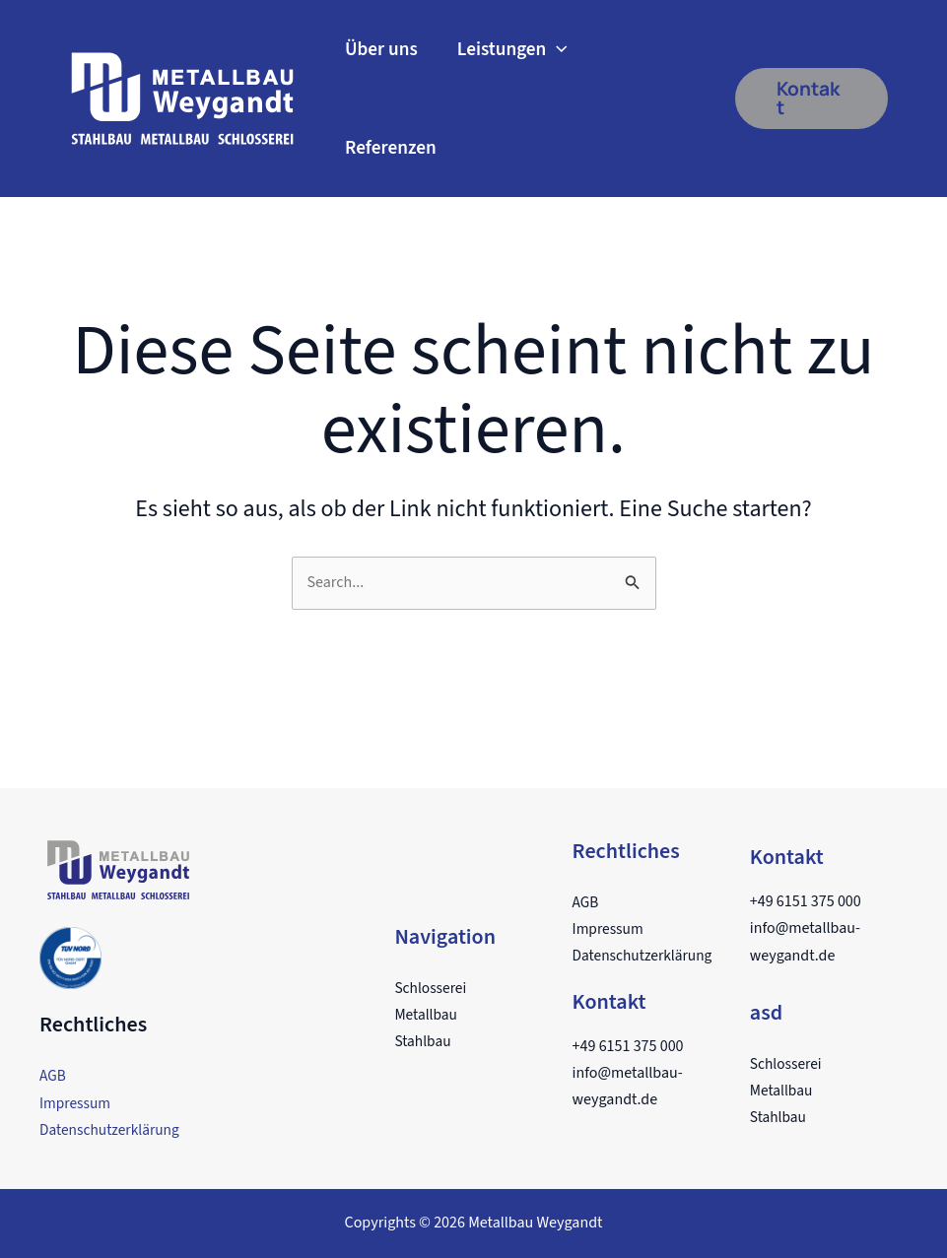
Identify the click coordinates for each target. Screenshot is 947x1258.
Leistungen (512, 49)
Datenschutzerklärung (112, 1130)
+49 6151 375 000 (628, 1046)
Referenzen (391, 148)
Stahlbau (423, 1041)
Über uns (381, 49)
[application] (557, 49)
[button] (811, 98)
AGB (53, 1076)
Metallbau (426, 1015)
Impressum (76, 1103)
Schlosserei (431, 988)
